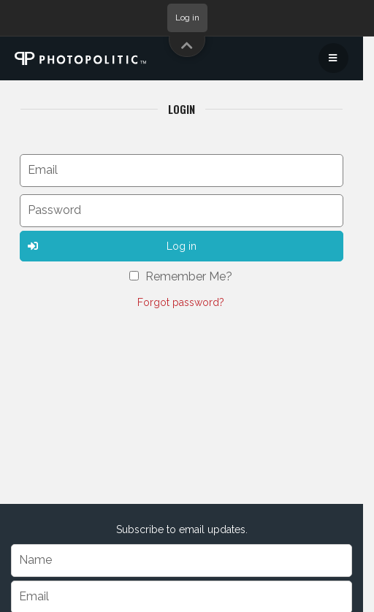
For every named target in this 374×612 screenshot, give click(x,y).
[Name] (181, 560)
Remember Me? (188, 276)
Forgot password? (180, 302)
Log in (187, 17)
